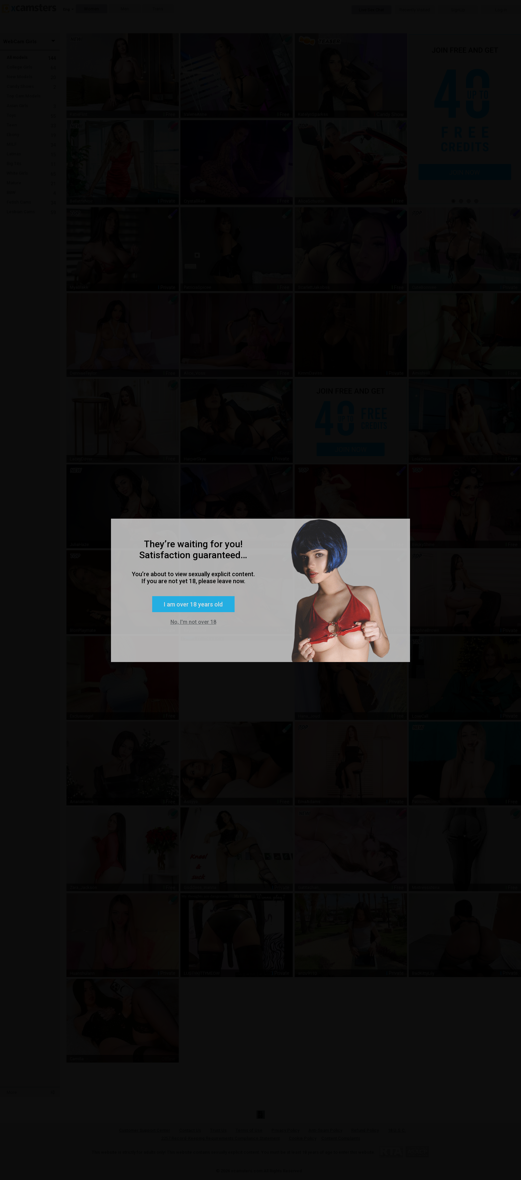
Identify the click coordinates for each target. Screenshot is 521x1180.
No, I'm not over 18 (193, 622)
